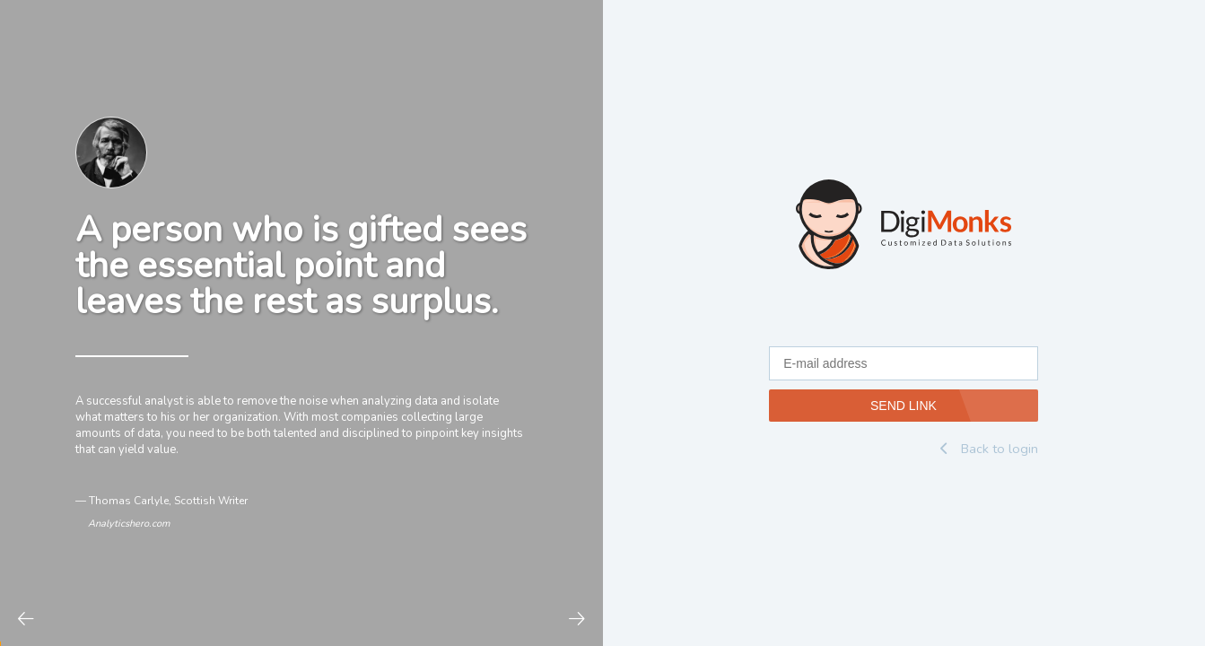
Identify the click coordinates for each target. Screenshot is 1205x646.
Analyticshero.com (129, 523)
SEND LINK (903, 405)
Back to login (989, 449)
